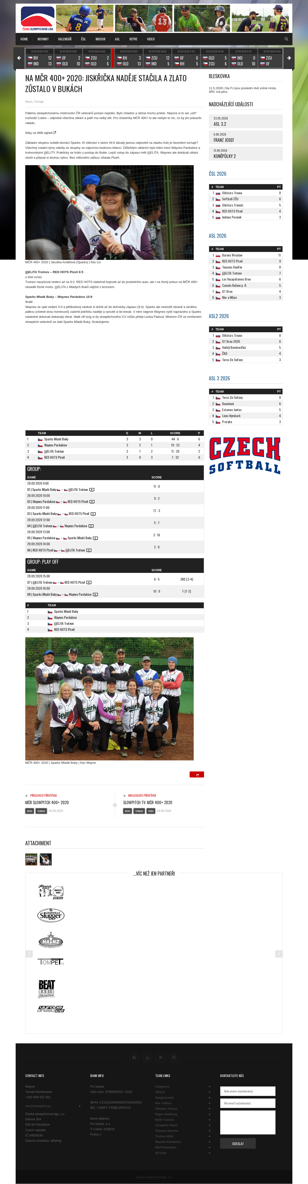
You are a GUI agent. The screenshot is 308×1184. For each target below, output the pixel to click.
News (28, 101)
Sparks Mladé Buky (56, 438)
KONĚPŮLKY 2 (225, 156)
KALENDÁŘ (64, 38)
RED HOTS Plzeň (54, 457)
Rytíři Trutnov (164, 1119)
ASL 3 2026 (219, 378)
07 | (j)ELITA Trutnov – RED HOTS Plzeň (59, 582)
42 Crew (160, 1153)
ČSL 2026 (217, 173)
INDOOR (100, 38)
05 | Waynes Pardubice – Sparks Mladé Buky (62, 537)
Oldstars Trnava (166, 1108)
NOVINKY (43, 38)
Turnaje (39, 101)
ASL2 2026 (219, 315)
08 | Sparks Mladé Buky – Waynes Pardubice (62, 594)
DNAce (160, 1092)
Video (151, 811)
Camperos (162, 1086)
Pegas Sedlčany (166, 1114)
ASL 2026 (217, 235)
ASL (117, 38)
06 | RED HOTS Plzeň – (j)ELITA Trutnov (59, 549)
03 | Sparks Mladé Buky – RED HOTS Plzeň (61, 513)
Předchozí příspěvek (41, 795)
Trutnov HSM (164, 1136)
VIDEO (151, 38)
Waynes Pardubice (55, 444)
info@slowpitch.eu (38, 1106)
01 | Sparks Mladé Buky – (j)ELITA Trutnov (60, 489)
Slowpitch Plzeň (166, 1125)
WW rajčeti (44, 133)
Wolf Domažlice (165, 1147)
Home (24, 38)
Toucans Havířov (166, 1131)
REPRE (133, 38)
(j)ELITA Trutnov (54, 451)
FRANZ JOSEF (224, 140)
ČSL (83, 38)
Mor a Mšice (163, 1103)
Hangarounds (164, 1097)
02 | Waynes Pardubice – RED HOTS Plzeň (61, 501)
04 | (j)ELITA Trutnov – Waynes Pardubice (60, 525)
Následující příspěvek (139, 795)
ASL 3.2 (220, 124)
